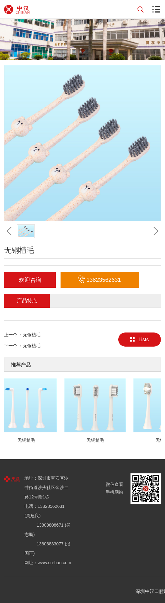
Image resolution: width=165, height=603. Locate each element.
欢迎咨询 (30, 280)
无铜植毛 (31, 335)
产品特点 (27, 300)
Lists (139, 339)
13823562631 (99, 280)
